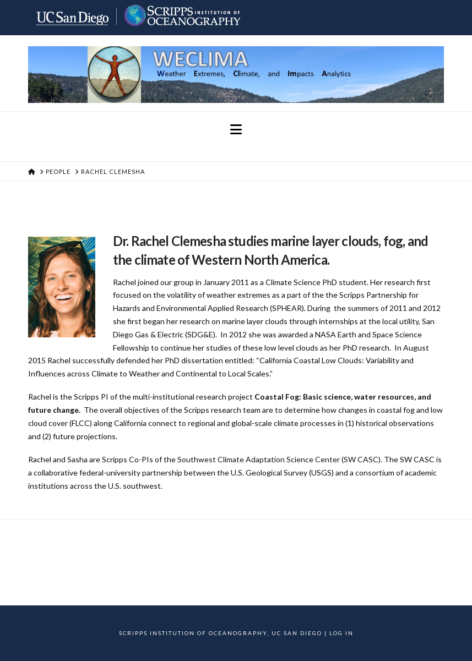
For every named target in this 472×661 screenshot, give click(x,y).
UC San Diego (297, 633)
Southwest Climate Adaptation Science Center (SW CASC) (279, 459)
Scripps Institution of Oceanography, (194, 633)
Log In (341, 633)
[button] (236, 129)
